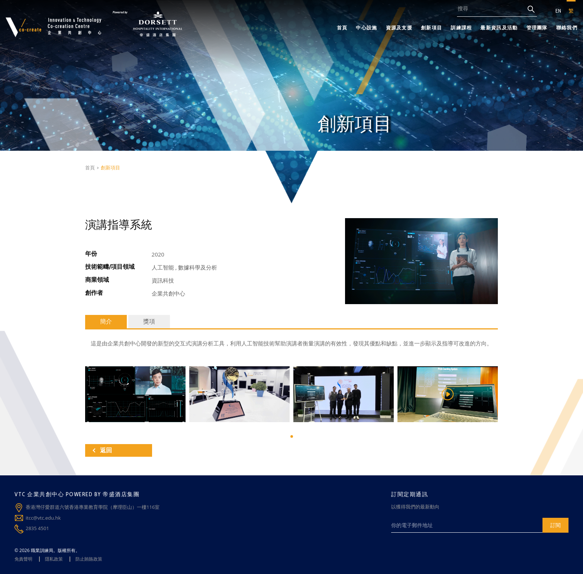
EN (558, 10)
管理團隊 (537, 28)
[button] (291, 436)
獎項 (149, 321)
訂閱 (555, 525)
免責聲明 (23, 559)
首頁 (342, 28)
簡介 (106, 321)
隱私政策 (54, 559)
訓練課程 (461, 28)
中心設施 (366, 28)
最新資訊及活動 (499, 28)
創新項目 (431, 28)
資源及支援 (399, 28)
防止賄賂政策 (88, 559)
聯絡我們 (566, 28)
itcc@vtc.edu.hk (43, 517)
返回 (102, 450)
